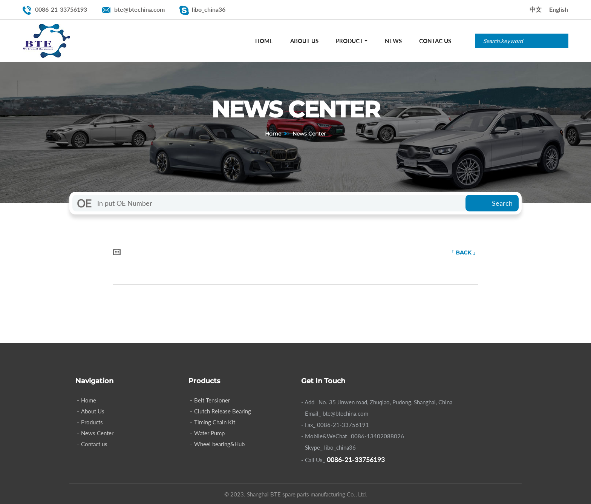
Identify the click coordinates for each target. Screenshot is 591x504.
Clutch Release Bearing (222, 411)
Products (92, 422)
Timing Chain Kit (214, 422)
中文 (536, 9)
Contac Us (435, 40)
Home (264, 40)
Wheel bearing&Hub (219, 444)
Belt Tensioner (212, 400)
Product (349, 40)
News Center (97, 433)
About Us (304, 40)
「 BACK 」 (463, 252)
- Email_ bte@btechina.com (334, 413)
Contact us (94, 444)
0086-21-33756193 (61, 9)
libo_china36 (208, 9)
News (393, 40)
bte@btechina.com (139, 9)
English (558, 9)
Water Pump (209, 433)
